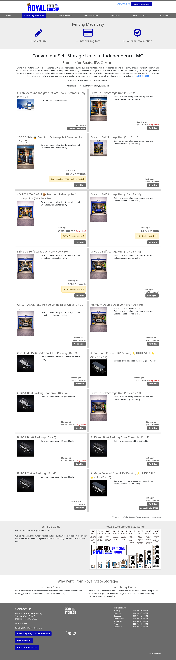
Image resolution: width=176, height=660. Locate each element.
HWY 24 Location (140, 15)
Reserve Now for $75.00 (149, 508)
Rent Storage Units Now (34, 15)
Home (8, 15)
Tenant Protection (64, 15)
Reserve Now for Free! (76, 128)
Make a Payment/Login (141, 4)
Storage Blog (24, 640)
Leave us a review (154, 653)
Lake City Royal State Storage (33, 633)
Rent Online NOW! (27, 647)
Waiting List (152, 295)
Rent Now (153, 128)
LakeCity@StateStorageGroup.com (29, 628)
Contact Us (115, 15)
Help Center (165, 15)
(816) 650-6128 (123, 4)
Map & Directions (91, 15)
